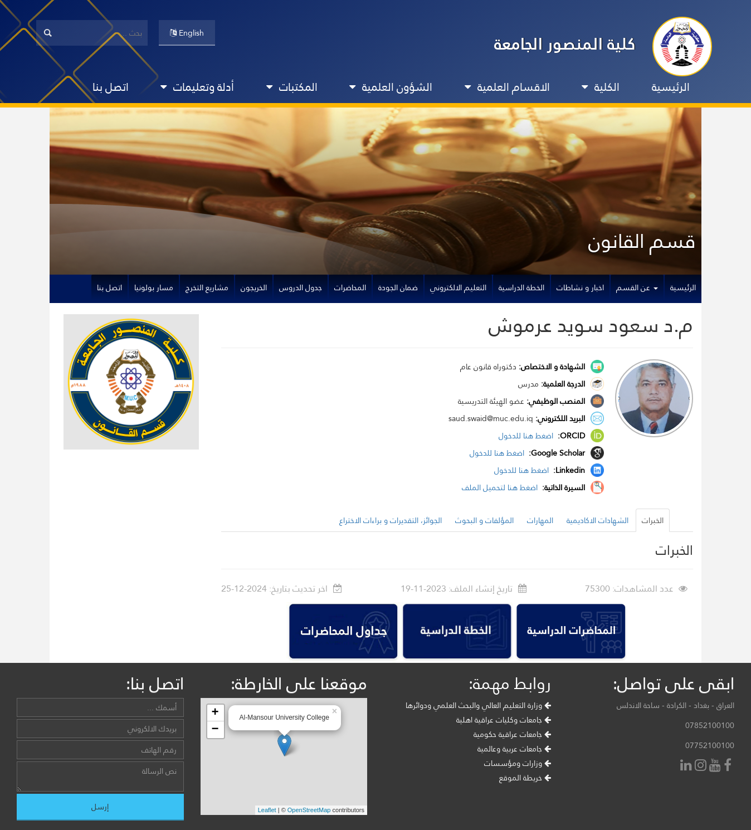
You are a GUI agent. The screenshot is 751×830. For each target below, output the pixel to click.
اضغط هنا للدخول (527, 435)
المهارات (540, 520)
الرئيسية (671, 86)
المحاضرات (350, 287)
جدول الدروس (300, 287)
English (187, 33)
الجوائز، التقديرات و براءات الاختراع (390, 520)
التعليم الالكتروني (458, 287)
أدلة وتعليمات (197, 86)
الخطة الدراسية (521, 287)
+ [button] (214, 713)
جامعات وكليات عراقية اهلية (503, 719)
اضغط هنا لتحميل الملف (501, 487)
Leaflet (267, 810)
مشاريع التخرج (207, 287)
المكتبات (292, 86)
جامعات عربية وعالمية (514, 748)
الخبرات (653, 520)
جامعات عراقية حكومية (512, 734)
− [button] (214, 729)
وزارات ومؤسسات (517, 763)
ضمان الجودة (398, 287)
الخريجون (254, 287)
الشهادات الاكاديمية (597, 520)
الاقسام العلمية (507, 86)
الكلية (601, 86)
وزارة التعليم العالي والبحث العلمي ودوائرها (478, 705)
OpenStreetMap (309, 810)
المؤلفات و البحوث (484, 520)
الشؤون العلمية (390, 86)
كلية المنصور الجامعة (565, 43)
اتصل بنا (110, 86)
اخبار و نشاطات (580, 287)
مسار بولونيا (153, 287)
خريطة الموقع (525, 777)
